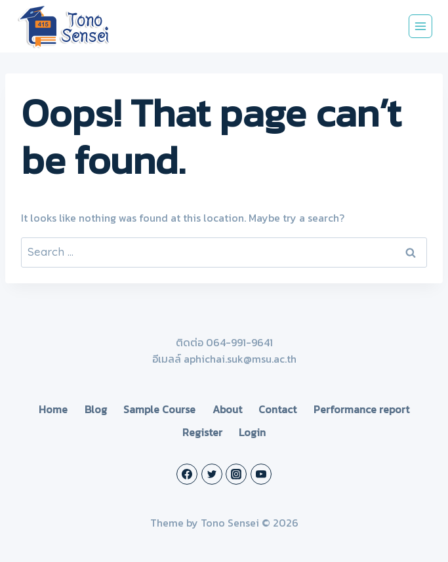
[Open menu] (420, 26)
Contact (277, 409)
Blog (96, 409)
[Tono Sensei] (65, 26)
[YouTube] (261, 474)
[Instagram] (236, 474)
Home (53, 409)
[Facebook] (186, 474)
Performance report (361, 409)
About (227, 409)
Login (252, 432)
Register (202, 432)
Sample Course (159, 409)
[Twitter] (211, 474)
